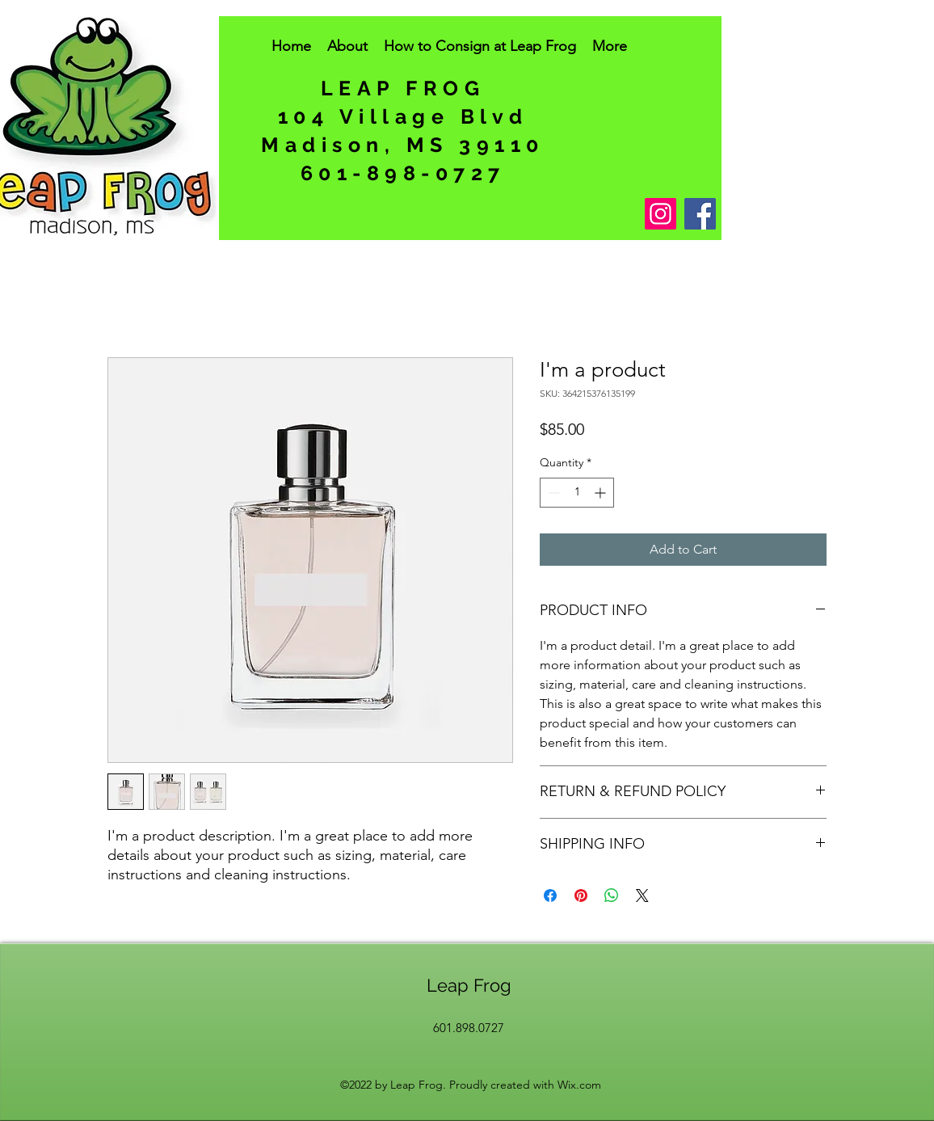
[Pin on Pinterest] (581, 895)
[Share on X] (642, 895)
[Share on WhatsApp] (611, 895)
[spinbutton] (576, 492)
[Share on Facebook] (550, 895)
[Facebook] (700, 214)
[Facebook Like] (422, 224)
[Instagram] (660, 214)
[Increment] (601, 492)
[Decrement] (552, 492)
